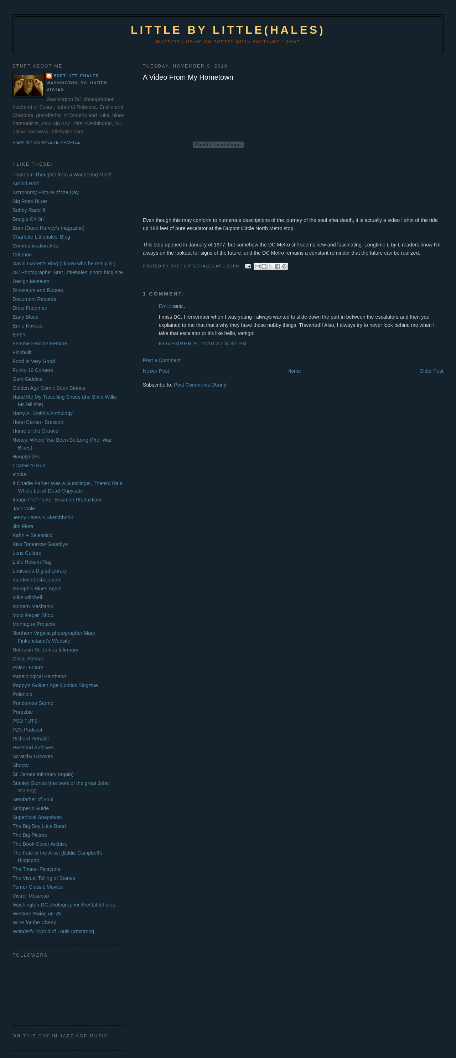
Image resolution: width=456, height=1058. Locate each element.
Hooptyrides (26, 456)
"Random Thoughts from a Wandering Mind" (62, 174)
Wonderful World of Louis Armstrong (53, 931)
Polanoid (22, 694)
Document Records (34, 299)
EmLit (165, 306)
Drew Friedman (29, 308)
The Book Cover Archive (39, 844)
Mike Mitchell (27, 597)
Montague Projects (33, 624)
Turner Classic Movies (37, 887)
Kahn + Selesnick (32, 535)
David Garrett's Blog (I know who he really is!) (63, 263)
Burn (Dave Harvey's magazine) (48, 228)
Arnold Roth (26, 183)
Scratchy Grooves (32, 756)
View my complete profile (46, 142)
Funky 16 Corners (32, 370)
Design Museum (30, 281)
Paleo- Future (27, 667)
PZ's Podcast (27, 730)
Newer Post (156, 371)
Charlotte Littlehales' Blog (41, 237)
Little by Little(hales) (228, 30)
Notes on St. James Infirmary (45, 650)
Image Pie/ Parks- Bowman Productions (57, 500)
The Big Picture (29, 835)
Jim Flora (22, 526)
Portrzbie (22, 712)
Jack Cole (23, 508)
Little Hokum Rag (32, 562)
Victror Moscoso (30, 896)
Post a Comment (162, 360)
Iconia (19, 474)
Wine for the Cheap (34, 922)
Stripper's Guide (30, 808)
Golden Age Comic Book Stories (48, 388)
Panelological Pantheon (39, 676)
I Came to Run (28, 465)
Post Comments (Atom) (200, 385)
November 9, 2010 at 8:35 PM (203, 343)
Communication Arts (35, 246)
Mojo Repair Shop (32, 615)
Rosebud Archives (32, 747)
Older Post (431, 371)
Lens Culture (26, 553)
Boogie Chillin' (28, 219)
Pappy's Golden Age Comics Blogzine (55, 685)
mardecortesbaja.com (36, 580)
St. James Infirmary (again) (43, 774)
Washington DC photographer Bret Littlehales (63, 905)
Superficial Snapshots (37, 817)
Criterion (22, 254)
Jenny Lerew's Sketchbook (42, 517)
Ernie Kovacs (27, 326)
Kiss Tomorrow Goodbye (40, 544)
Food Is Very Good (33, 361)
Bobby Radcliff (28, 210)
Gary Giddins (27, 379)
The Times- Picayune (36, 869)
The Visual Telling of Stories (43, 878)
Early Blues (25, 317)
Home (294, 371)
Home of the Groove (35, 431)
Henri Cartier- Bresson (37, 422)
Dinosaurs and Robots (37, 290)
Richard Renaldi (30, 738)
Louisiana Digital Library (39, 571)
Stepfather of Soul (32, 799)
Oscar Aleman (28, 658)
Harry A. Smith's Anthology (42, 413)
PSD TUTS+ (26, 721)
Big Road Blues (30, 201)
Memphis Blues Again (36, 588)
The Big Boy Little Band (39, 826)
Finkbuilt (21, 352)
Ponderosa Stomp (32, 703)
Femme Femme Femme (39, 343)
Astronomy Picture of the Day (45, 192)
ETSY (19, 334)
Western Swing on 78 (36, 913)
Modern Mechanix (32, 606)
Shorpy (20, 765)
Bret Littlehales (76, 76)
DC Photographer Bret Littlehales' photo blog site (67, 272)
